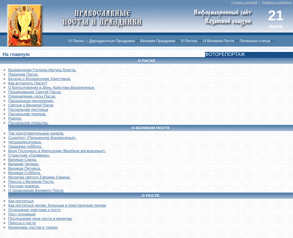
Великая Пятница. (24, 168)
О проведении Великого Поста (36, 190)
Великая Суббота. (24, 173)
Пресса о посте (22, 223)
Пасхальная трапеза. (27, 114)
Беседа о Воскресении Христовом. (39, 78)
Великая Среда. (22, 159)
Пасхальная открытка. (28, 122)
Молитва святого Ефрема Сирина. (39, 177)
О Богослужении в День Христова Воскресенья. (51, 87)
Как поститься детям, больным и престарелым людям (57, 205)
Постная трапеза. (24, 186)
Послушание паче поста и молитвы (40, 218)
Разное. (15, 118)
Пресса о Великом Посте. (31, 181)
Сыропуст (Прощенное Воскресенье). (42, 137)
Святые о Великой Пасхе (31, 105)
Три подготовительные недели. (36, 133)
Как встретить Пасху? (27, 83)
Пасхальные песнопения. (31, 100)
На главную (16, 54)
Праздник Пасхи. (23, 74)
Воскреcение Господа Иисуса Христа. (42, 70)
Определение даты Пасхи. (32, 96)
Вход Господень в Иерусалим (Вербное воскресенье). (57, 151)
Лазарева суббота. (25, 146)
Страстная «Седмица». (29, 155)
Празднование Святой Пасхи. (35, 92)
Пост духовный (21, 214)
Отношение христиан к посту (34, 210)
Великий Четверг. (23, 164)
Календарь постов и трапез (33, 227)
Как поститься (20, 201)
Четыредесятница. (25, 142)
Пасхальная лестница (28, 109)
